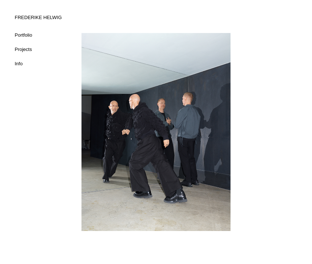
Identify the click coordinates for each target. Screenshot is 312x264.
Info (19, 63)
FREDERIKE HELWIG (38, 17)
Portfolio (23, 35)
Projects (23, 49)
